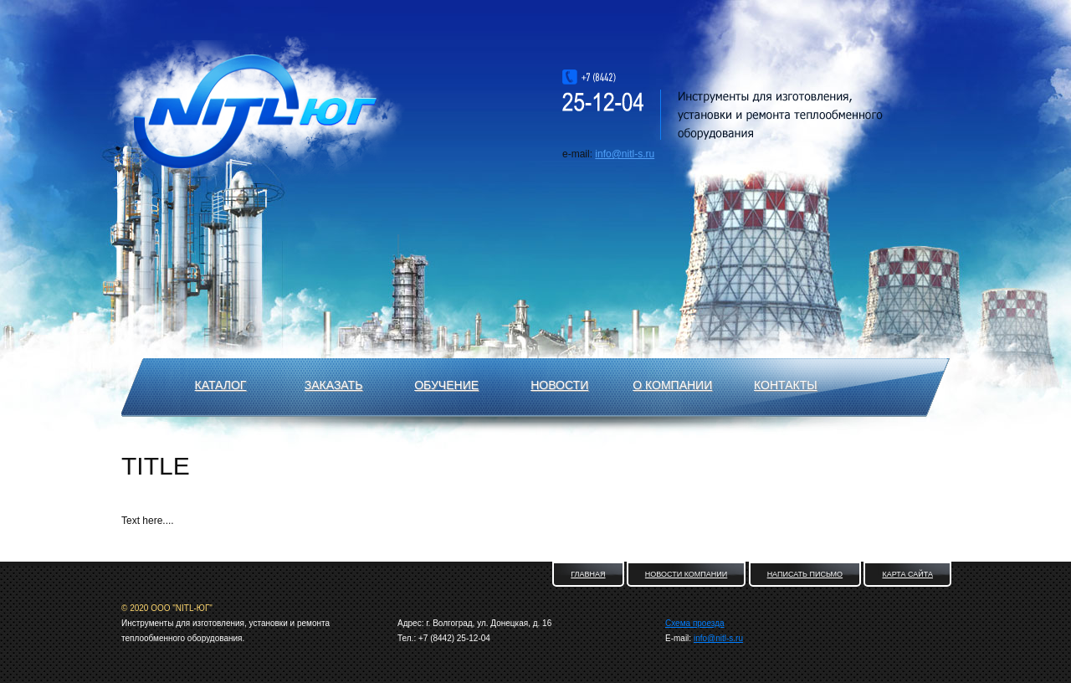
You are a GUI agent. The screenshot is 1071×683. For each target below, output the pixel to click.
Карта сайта (907, 574)
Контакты (785, 385)
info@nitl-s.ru (624, 154)
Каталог (221, 385)
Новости (559, 385)
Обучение (446, 385)
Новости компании (686, 574)
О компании (672, 385)
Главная (588, 574)
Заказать (334, 385)
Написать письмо (805, 574)
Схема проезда (695, 623)
